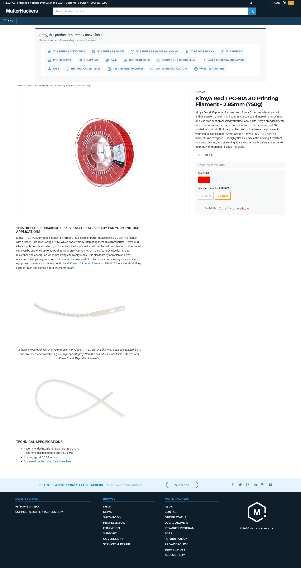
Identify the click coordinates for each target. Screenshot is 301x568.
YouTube (270, 484)
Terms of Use (175, 549)
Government (113, 539)
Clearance (89, 60)
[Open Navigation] (9, 21)
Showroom (112, 517)
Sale (112, 60)
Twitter (240, 484)
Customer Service (76, 2)
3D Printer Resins (201, 52)
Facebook (232, 484)
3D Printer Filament (108, 52)
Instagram (247, 484)
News (107, 512)
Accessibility (175, 555)
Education (111, 528)
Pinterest (262, 484)
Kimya (200, 92)
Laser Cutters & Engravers (225, 60)
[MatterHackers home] (257, 513)
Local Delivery (176, 522)
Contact (171, 512)
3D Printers (234, 52)
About (170, 506)
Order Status (175, 517)
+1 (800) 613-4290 (97, 2)
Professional (114, 522)
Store (28, 85)
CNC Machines (60, 60)
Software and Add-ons (171, 69)
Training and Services (84, 69)
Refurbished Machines (127, 69)
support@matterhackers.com (39, 512)
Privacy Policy (176, 544)
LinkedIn (255, 484)
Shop (107, 506)
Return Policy (176, 539)
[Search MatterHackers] (252, 11)
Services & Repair (116, 544)
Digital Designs (138, 60)
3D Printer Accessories (66, 52)
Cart (284, 3)
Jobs (168, 533)
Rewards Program (179, 528)
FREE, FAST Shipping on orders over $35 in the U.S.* (33, 2)
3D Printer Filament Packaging (156, 52)
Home (20, 85)
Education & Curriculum (177, 60)
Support (110, 533)
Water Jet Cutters (212, 69)
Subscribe (182, 485)
